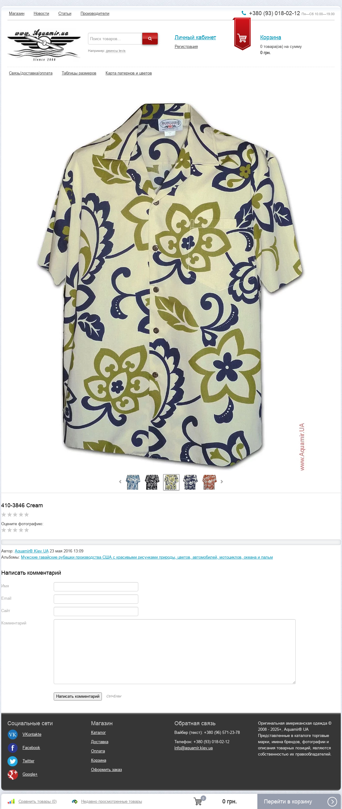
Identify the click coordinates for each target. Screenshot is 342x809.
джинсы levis (116, 51)
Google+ (22, 774)
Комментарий (13, 623)
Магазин (16, 13)
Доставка (99, 741)
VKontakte (24, 734)
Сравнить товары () (37, 801)
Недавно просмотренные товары (111, 801)
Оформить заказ (106, 769)
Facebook (23, 747)
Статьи (64, 13)
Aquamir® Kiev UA (31, 551)
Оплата (98, 751)
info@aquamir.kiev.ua (193, 748)
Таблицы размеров (79, 73)
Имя (5, 586)
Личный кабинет (195, 37)
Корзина (270, 37)
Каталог (98, 732)
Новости (41, 13)
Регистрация (186, 46)
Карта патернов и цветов (129, 73)
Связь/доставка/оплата (30, 73)
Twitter (20, 761)
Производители (95, 13)
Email (6, 598)
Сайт (5, 610)
